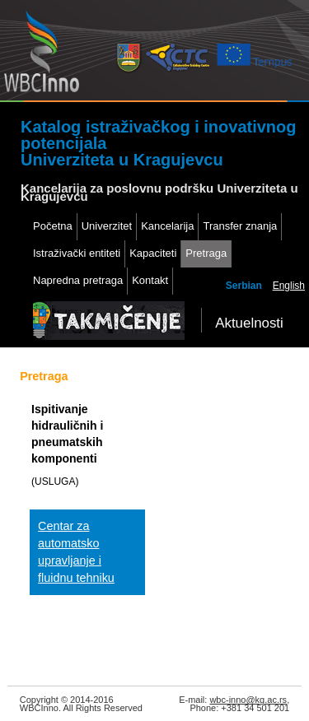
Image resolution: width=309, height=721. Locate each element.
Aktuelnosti (249, 323)
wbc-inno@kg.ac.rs (248, 700)
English (289, 285)
